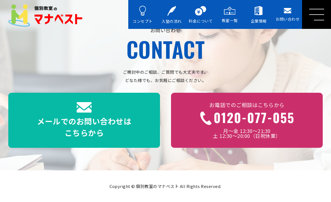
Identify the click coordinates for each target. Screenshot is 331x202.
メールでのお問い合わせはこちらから (84, 120)
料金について (201, 15)
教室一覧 (230, 15)
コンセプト (143, 15)
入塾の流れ (172, 15)
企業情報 (259, 14)
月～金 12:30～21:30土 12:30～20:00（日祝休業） (246, 120)
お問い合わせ (288, 14)
